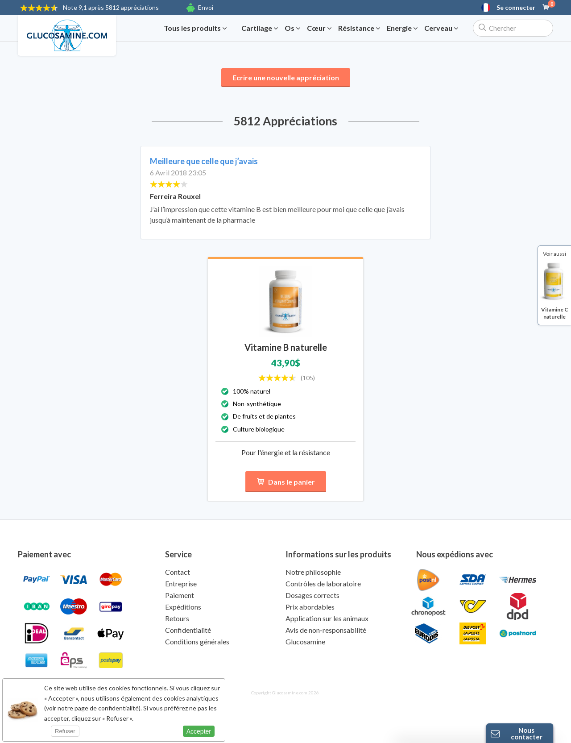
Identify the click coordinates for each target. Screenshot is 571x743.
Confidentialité (188, 630)
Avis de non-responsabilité (326, 630)
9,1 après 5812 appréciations (111, 7)
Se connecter (516, 7)
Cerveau (441, 28)
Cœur (319, 28)
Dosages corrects (312, 595)
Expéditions (183, 606)
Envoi (205, 7)
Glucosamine (305, 641)
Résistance (359, 28)
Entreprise (181, 583)
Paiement (179, 595)
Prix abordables (310, 606)
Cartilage (259, 28)
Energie (402, 28)
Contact (177, 572)
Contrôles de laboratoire (323, 583)
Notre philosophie (313, 572)
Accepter (198, 731)
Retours (177, 618)
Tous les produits (195, 28)
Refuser (65, 731)
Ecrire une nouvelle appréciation (285, 77)
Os (292, 28)
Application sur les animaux (327, 618)
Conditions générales (197, 641)
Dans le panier (286, 481)
